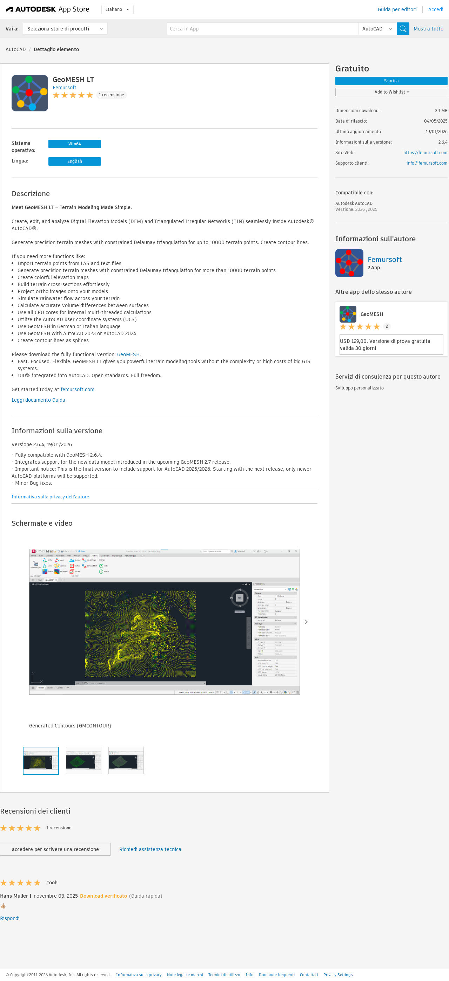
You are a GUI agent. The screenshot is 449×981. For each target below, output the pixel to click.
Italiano (117, 9)
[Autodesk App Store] (48, 9)
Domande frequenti (277, 974)
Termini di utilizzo (224, 974)
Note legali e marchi (185, 974)
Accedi (435, 9)
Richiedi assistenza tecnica (150, 849)
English (74, 161)
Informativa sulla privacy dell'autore (50, 496)
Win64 (74, 144)
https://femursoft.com (425, 153)
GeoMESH (128, 354)
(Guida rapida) (145, 895)
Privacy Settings (338, 974)
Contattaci (309, 974)
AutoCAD (16, 49)
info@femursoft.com (427, 163)
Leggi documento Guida (38, 399)
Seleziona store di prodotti (58, 28)
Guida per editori (397, 9)
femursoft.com (77, 389)
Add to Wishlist (392, 92)
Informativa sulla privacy (139, 974)
